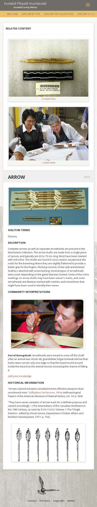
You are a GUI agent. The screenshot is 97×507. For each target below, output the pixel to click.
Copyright (59, 500)
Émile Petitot (48, 409)
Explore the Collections (58, 14)
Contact (32, 500)
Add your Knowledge (19, 376)
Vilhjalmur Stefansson (42, 392)
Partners (45, 500)
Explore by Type (31, 14)
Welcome (12, 14)
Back (87, 177)
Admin (71, 500)
